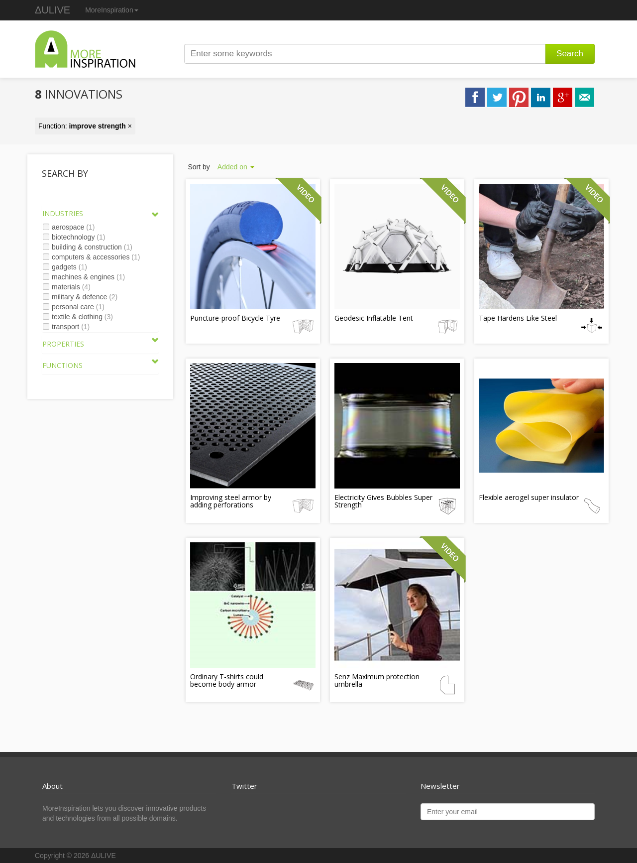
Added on (235, 167)
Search (569, 53)
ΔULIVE (52, 9)
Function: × (85, 126)
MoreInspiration (111, 10)
